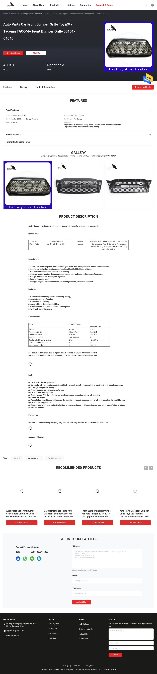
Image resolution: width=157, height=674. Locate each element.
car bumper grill (34, 458)
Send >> (115, 655)
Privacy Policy (89, 666)
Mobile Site (76, 666)
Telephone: (77, 588)
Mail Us (36, 53)
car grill (17, 458)
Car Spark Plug (83, 634)
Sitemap (65, 666)
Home (5, 14)
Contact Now (81, 602)
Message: (77, 546)
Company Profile (53, 624)
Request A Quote (142, 87)
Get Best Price (13, 53)
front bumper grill (54, 458)
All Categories (83, 639)
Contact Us (52, 638)
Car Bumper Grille (26, 14)
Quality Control (53, 633)
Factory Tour (52, 628)
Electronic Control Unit (85, 629)
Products (14, 14)
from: (75, 576)
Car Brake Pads (83, 624)
